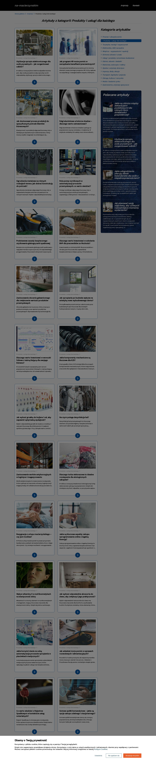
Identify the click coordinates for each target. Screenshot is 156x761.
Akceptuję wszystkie (132, 755)
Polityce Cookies (100, 749)
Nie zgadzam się (113, 755)
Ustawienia (98, 755)
